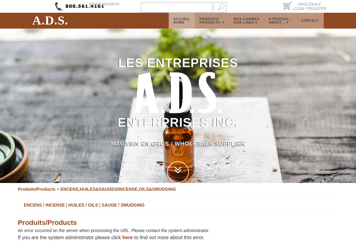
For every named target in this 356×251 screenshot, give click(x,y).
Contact (310, 27)
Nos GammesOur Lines (247, 26)
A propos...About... (280, 26)
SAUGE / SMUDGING (123, 205)
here (127, 237)
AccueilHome (181, 26)
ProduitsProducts (212, 26)
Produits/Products (36, 189)
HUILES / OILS (83, 205)
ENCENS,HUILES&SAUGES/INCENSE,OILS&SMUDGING (118, 189)
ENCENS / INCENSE (44, 205)
